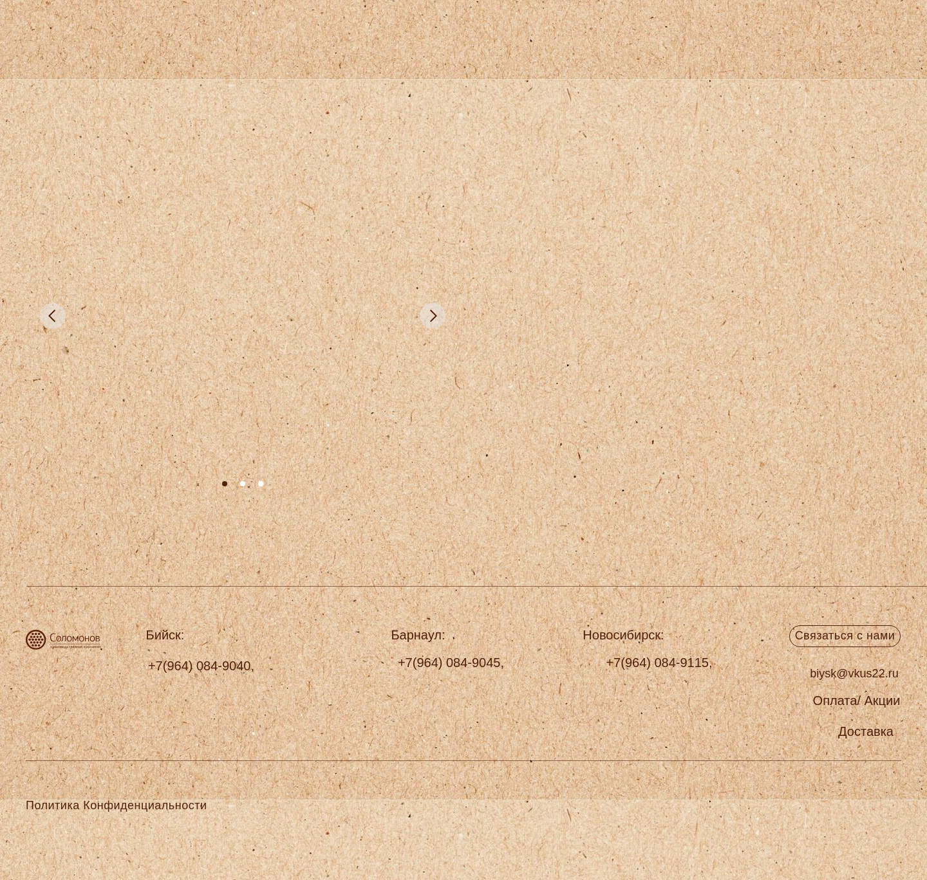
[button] (866, 731)
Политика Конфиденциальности (116, 805)
